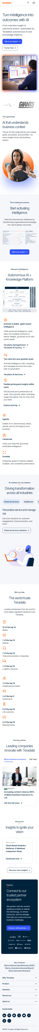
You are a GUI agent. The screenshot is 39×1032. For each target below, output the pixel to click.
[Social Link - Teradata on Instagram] (4, 1021)
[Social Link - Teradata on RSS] (9, 1021)
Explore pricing (10, 405)
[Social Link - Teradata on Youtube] (24, 1015)
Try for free (9, 48)
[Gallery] (19, 790)
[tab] (15, 759)
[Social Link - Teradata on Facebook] (29, 1015)
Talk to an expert (11, 41)
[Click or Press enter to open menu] (34, 3)
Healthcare (28, 502)
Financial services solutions (15, 530)
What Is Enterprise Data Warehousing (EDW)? (19, 965)
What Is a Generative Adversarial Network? (19, 968)
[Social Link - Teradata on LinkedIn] (4, 1015)
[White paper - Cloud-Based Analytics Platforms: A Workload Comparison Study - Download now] (17, 851)
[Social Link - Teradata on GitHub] (9, 1015)
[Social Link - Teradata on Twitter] (19, 1015)
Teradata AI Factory (13, 348)
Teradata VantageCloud (15, 345)
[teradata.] (6, 3)
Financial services (11, 502)
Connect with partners (17, 928)
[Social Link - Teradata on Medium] (14, 1015)
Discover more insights (18, 870)
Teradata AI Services (13, 374)
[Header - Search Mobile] (28, 3)
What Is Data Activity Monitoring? (19, 971)
